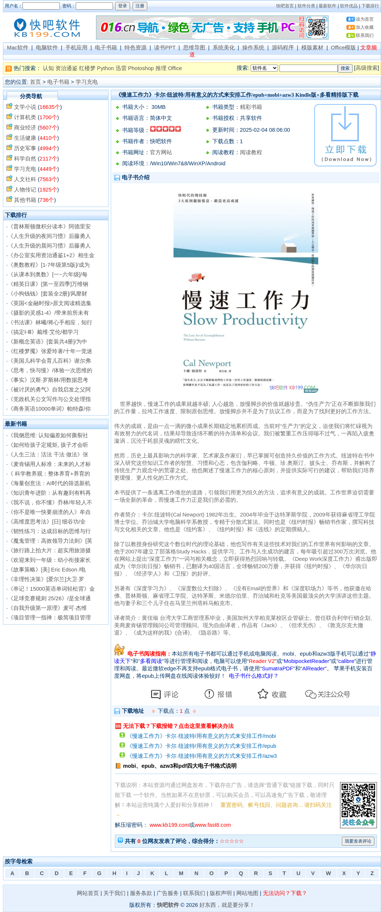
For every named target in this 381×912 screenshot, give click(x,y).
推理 (161, 68)
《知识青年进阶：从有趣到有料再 (49, 493)
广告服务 (168, 893)
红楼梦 (87, 68)
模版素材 (312, 48)
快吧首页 (285, 5)
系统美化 (224, 48)
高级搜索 (367, 68)
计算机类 (25, 117)
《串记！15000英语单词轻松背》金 (51, 589)
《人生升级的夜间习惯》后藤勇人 (49, 236)
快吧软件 (168, 905)
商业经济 (25, 128)
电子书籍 (106, 48)
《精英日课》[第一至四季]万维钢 (48, 284)
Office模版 (343, 48)
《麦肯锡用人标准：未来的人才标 (49, 464)
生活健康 (25, 138)
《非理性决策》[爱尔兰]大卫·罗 (46, 579)
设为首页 (365, 19)
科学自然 (25, 159)
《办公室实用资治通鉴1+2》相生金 (51, 255)
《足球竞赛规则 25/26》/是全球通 (49, 598)
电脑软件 (47, 48)
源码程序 (283, 48)
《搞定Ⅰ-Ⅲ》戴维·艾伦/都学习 (43, 332)
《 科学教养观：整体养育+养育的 (49, 474)
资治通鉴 (66, 68)
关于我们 (114, 893)
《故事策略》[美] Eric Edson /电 (47, 570)
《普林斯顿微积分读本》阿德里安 (49, 226)
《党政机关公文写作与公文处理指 (49, 399)
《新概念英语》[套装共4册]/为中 (47, 342)
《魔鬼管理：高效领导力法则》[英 (50, 541)
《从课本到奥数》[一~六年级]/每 (47, 274)
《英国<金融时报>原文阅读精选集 (50, 303)
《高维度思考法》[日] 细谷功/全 (47, 522)
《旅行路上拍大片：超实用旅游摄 (49, 550)
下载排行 (370, 5)
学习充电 (87, 82)
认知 (48, 68)
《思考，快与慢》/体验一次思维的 (50, 370)
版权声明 (221, 893)
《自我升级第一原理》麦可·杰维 (47, 608)
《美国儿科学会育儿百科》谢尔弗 (49, 361)
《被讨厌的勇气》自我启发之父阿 (49, 390)
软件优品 (349, 5)
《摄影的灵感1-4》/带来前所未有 (48, 313)
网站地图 (247, 893)
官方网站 (161, 152)
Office (175, 68)
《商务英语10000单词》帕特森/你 (49, 409)
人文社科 (25, 179)
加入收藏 (365, 27)
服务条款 (141, 893)
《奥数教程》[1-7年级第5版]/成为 (49, 265)
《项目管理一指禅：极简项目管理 (49, 618)
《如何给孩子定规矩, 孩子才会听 (48, 445)
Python (105, 68)
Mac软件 (17, 48)
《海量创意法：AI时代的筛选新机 (49, 483)
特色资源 (135, 48)
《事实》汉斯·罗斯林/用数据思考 (48, 380)
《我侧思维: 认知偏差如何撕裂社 (48, 435)
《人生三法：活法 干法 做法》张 (48, 454)
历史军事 (25, 148)
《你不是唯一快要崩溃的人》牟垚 (49, 512)
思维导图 (194, 48)
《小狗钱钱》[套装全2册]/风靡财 (47, 294)
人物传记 (25, 190)
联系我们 (365, 35)
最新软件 (327, 5)
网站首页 (88, 893)
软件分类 (306, 5)
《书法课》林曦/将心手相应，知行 (50, 322)
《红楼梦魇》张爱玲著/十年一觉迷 (50, 351)
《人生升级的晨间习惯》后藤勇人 (49, 246)
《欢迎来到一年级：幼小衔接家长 (49, 560)
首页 (35, 82)
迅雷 (121, 68)
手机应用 (76, 48)
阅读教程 (251, 152)
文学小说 (25, 107)
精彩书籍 (251, 107)
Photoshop (141, 68)
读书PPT (164, 48)
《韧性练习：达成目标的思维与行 (49, 531)
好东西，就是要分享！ (227, 905)
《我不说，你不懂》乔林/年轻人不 (50, 502)
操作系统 (253, 48)
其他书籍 (25, 200)
